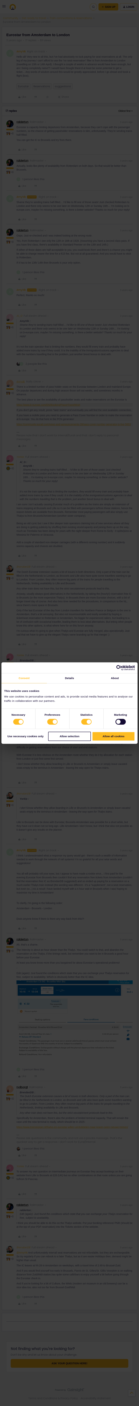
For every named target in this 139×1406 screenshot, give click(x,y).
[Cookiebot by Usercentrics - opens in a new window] (119, 667)
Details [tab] (69, 678)
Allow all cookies (114, 736)
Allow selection (69, 736)
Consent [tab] (24, 678)
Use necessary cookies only (25, 736)
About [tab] (115, 678)
